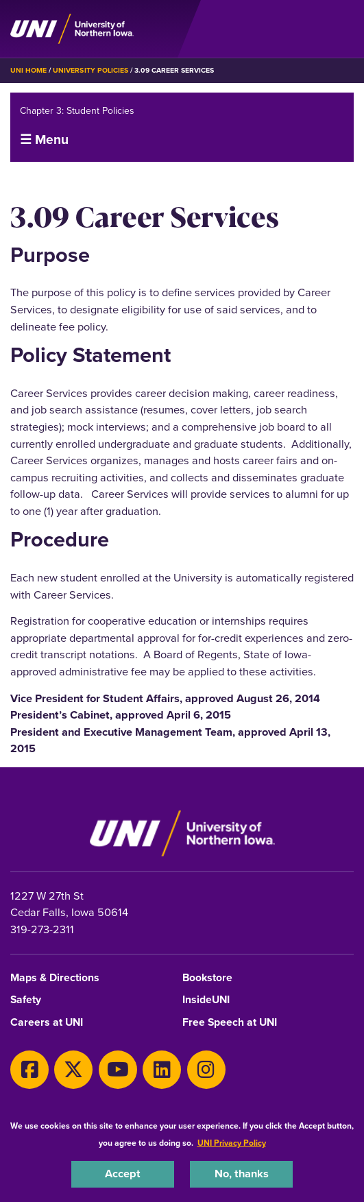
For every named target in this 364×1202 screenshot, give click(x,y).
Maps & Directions (54, 978)
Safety (25, 1000)
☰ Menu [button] (44, 139)
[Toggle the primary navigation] (343, 29)
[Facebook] (29, 1069)
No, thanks (242, 1173)
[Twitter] (73, 1069)
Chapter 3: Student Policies (77, 111)
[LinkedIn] (162, 1069)
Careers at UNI (46, 1022)
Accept (123, 1173)
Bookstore (207, 978)
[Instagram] (206, 1069)
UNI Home (28, 70)
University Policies (90, 70)
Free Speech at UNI (229, 1022)
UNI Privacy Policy (231, 1143)
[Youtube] (118, 1069)
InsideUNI (206, 1000)
